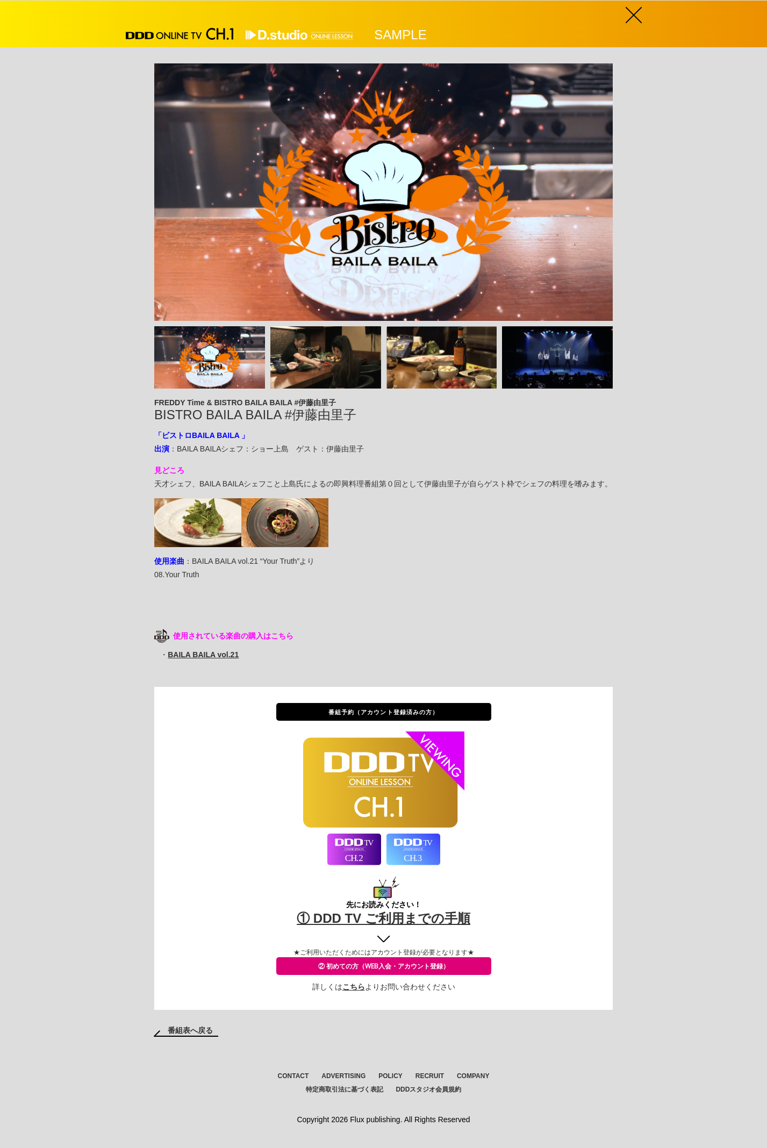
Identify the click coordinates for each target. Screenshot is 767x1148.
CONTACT (293, 1076)
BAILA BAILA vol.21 (203, 654)
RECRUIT (429, 1076)
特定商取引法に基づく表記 (344, 1089)
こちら (353, 986)
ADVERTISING (343, 1076)
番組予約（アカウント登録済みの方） (383, 712)
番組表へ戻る (190, 1030)
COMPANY (473, 1076)
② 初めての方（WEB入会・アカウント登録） (383, 966)
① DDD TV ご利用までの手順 (383, 918)
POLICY (390, 1076)
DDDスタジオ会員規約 (428, 1089)
